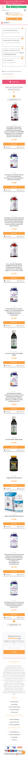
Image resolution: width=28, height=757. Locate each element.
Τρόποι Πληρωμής (14, 719)
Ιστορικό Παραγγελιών (14, 734)
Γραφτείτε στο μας (14, 637)
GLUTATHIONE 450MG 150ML (14, 439)
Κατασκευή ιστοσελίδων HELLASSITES (14, 754)
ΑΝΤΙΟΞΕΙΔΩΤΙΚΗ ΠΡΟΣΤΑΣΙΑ (8, 76)
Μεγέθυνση (20, 147)
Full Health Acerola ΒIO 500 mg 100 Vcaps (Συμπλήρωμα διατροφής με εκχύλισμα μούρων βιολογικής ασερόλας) (14, 177)
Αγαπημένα (7, 147)
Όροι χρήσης (14, 704)
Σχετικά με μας (14, 701)
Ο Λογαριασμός (7, 1)
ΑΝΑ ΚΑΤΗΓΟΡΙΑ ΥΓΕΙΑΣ (7, 74)
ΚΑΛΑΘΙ (14, 144)
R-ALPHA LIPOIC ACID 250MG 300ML (14, 354)
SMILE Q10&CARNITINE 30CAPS (14, 516)
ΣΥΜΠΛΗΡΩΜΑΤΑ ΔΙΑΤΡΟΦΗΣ (14, 71)
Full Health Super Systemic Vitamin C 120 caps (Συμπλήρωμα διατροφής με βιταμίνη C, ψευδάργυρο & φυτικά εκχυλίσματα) (14, 312)
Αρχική (13, 1)
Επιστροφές (14, 737)
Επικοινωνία (9, 3)
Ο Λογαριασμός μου (14, 732)
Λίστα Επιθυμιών (20, 1)
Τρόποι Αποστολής (14, 722)
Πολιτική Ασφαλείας (14, 724)
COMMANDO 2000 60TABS (14, 478)
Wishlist (14, 740)
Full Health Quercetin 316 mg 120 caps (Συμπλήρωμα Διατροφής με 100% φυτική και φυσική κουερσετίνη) (14, 604)
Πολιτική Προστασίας (14, 707)
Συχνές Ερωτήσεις (17, 3)
